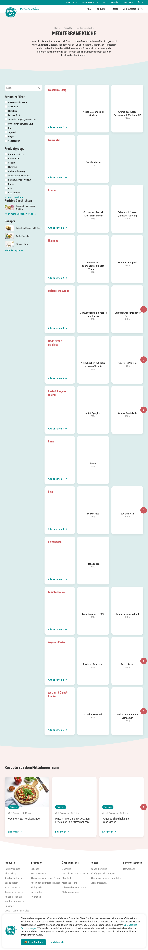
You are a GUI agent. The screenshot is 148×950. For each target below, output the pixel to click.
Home (57, 28)
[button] (20, 213)
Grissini (11, 162)
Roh (10, 128)
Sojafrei (12, 132)
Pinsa (11, 184)
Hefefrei (12, 111)
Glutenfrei (13, 106)
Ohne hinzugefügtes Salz (20, 124)
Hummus (12, 167)
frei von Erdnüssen (17, 102)
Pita (10, 188)
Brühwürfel (13, 158)
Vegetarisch (14, 141)
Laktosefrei (14, 115)
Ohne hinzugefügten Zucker (22, 119)
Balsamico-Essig (16, 154)
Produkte (68, 28)
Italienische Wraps (17, 171)
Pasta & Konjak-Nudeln (19, 180)
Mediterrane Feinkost (19, 175)
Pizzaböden (14, 192)
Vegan (11, 136)
